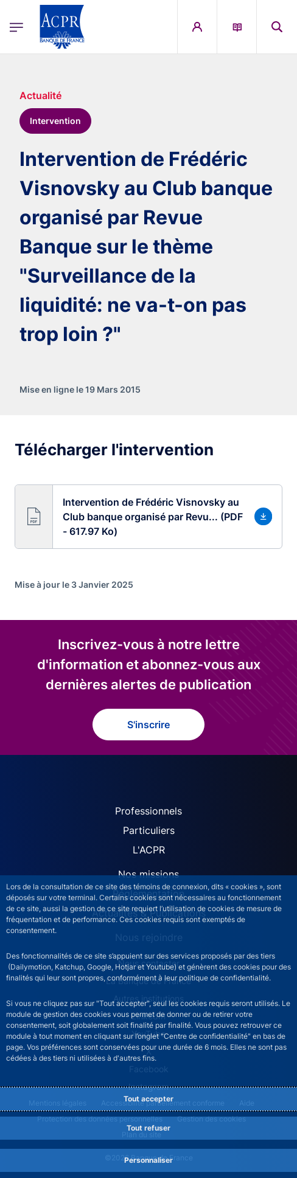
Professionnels (148, 811)
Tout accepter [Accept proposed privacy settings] (148, 1098)
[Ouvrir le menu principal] (16, 27)
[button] (148, 516)
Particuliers (149, 830)
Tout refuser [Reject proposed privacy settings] (148, 1127)
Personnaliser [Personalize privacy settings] (148, 1160)
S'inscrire (148, 724)
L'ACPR (149, 850)
